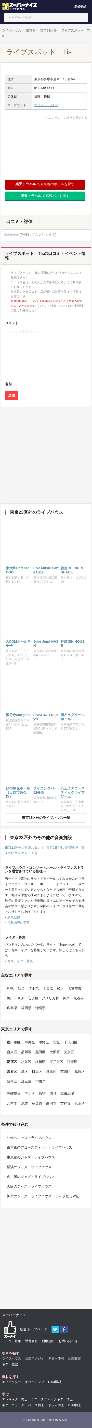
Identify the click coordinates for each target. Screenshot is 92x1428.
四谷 (53, 1094)
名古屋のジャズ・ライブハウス (31, 1177)
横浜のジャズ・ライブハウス (29, 1167)
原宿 (42, 1094)
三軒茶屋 (14, 1094)
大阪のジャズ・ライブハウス (29, 1186)
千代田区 (71, 1042)
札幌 (10, 988)
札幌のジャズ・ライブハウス (29, 1138)
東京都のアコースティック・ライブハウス (39, 1147)
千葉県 (48, 988)
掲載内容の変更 (18, 923)
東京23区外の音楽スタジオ (24, 847)
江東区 (72, 1062)
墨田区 (40, 1052)
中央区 (30, 1042)
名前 (8, 384)
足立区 (26, 1081)
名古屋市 (74, 988)
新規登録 (80, 6)
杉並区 (26, 1062)
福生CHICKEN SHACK (72, 570)
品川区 (26, 1052)
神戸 (66, 998)
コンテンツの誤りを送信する (68, 117)
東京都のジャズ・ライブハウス (31, 1157)
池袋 (24, 1103)
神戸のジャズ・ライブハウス (29, 1196)
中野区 (44, 1042)
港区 (24, 1072)
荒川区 (65, 1072)
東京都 (31, 30)
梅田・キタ (15, 998)
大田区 (55, 1052)
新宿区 (12, 1062)
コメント (12, 323)
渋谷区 (12, 1072)
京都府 (79, 998)
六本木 (12, 1103)
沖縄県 (40, 1008)
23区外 (40, 1081)
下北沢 (30, 1094)
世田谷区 (14, 1042)
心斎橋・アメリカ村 (43, 998)
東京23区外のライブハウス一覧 (46, 818)
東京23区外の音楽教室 (62, 847)
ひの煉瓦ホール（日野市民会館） (18, 792)
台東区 (12, 1052)
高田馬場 (67, 1094)
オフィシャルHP (46, 105)
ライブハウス (11, 30)
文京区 (69, 1052)
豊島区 (12, 1081)
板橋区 (40, 1062)
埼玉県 (33, 988)
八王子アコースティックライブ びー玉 (73, 792)
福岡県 (26, 1008)
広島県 (12, 1008)
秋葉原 (37, 1103)
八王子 (80, 1103)
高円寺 (51, 1103)
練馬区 (51, 1072)
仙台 (21, 988)
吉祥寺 (65, 1103)
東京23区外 (48, 30)
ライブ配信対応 (67, 1196)
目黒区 (37, 1072)
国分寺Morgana (18, 715)
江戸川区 (56, 1062)
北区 (56, 1042)
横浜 (60, 988)
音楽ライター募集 (20, 961)
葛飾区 (80, 1072)
